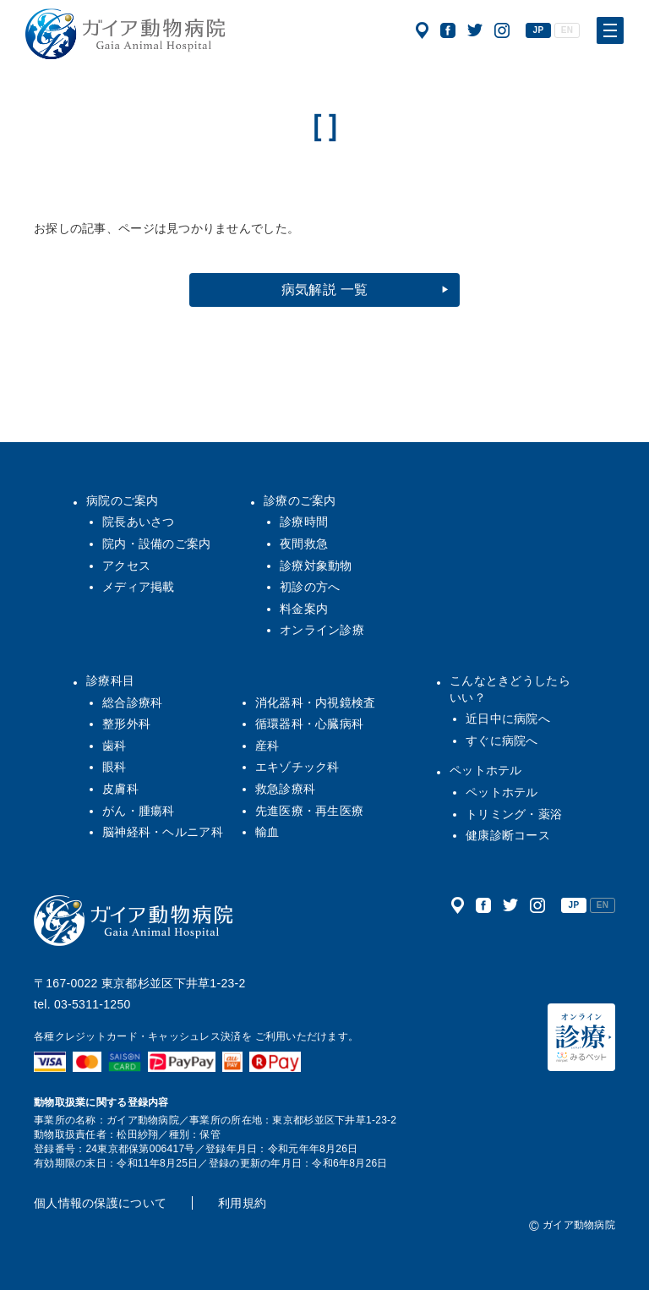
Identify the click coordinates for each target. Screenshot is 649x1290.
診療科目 (110, 680)
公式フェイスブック (447, 30)
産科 (267, 745)
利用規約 (242, 1203)
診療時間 (304, 521)
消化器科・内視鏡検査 (315, 702)
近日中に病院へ (508, 718)
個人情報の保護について (100, 1203)
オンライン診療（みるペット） (581, 1037)
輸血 (267, 832)
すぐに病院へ (502, 740)
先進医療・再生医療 (309, 810)
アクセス (422, 30)
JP (538, 30)
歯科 (114, 745)
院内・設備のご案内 (156, 543)
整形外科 (126, 723)
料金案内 (304, 608)
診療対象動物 (316, 565)
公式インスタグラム (502, 30)
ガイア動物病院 (133, 920)
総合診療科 (132, 702)
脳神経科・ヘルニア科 (162, 832)
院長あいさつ (138, 521)
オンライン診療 (322, 630)
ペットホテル (486, 770)
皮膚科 (120, 788)
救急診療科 (285, 788)
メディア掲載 (138, 586)
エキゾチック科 (297, 766)
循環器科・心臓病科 (309, 723)
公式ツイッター (474, 30)
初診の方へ (310, 586)
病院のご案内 (122, 500)
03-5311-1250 (92, 1004)
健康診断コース (508, 835)
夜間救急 (304, 543)
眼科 (114, 766)
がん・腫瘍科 (138, 810)
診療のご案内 (300, 500)
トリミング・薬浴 (514, 814)
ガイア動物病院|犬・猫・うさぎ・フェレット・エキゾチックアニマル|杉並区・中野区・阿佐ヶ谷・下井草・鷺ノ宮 (125, 33)
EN (567, 30)
